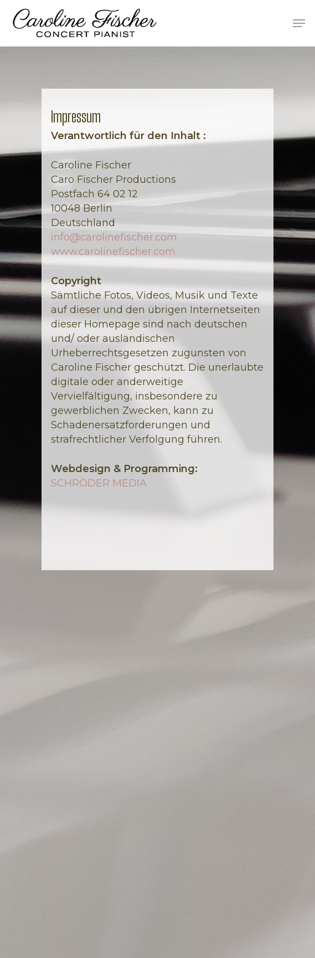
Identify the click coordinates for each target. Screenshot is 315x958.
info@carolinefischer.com (114, 237)
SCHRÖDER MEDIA (99, 483)
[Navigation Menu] (299, 23)
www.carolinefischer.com (113, 251)
